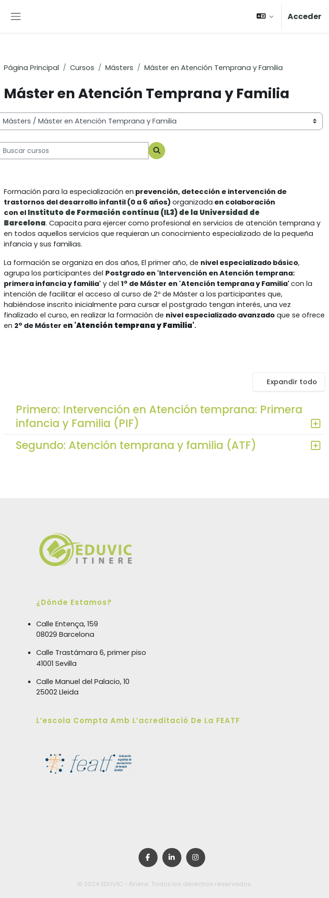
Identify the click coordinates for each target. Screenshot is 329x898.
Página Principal (31, 67)
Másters (119, 67)
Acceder (304, 16)
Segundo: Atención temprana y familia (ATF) (136, 445)
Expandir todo (292, 382)
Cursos (82, 67)
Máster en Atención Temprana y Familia (213, 67)
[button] (264, 16)
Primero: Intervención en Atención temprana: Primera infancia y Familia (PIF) (159, 416)
